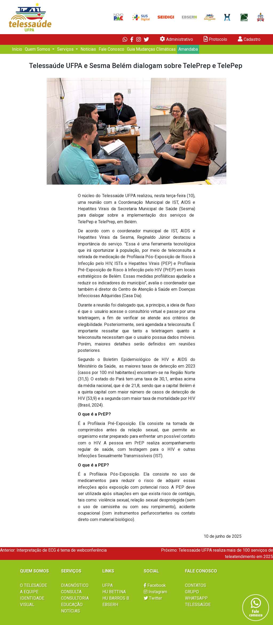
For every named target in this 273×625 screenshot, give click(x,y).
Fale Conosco (111, 49)
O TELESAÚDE (33, 585)
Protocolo (215, 39)
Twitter (153, 598)
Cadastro (249, 39)
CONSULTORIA (75, 598)
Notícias (88, 49)
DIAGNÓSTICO (75, 585)
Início (17, 49)
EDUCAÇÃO (72, 604)
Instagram (155, 591)
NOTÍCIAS (70, 611)
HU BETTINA (114, 591)
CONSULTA (71, 591)
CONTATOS (195, 585)
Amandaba (188, 49)
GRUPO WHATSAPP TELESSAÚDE (198, 598)
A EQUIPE (29, 591)
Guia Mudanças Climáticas (151, 49)
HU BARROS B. (116, 598)
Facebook (155, 585)
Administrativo (176, 39)
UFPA (107, 585)
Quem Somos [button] (38, 49)
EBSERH (110, 604)
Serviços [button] (66, 49)
